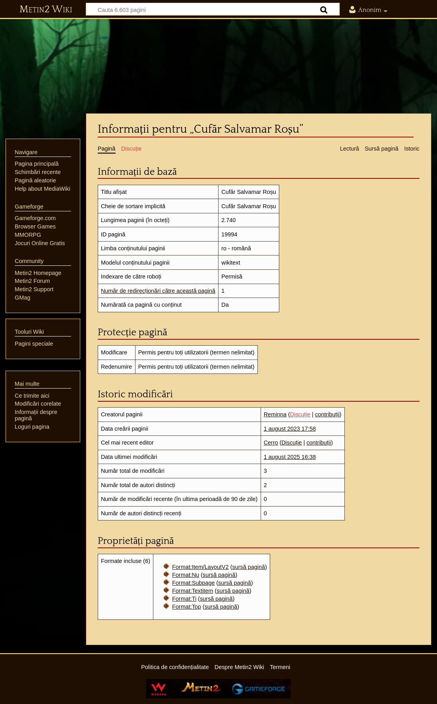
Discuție (300, 414)
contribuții (327, 414)
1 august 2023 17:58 (290, 428)
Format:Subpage (193, 583)
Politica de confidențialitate (175, 667)
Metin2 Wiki (45, 9)
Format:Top (186, 606)
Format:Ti (184, 599)
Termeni (280, 667)
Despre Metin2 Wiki (239, 667)
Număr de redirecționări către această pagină (158, 291)
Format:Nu (185, 575)
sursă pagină (248, 567)
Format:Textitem (192, 591)
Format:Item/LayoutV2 (200, 567)
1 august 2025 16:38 (290, 457)
